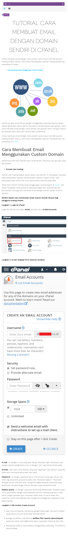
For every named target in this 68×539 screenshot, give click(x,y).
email (6, 15)
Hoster (15, 142)
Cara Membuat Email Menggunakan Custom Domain (25, 70)
